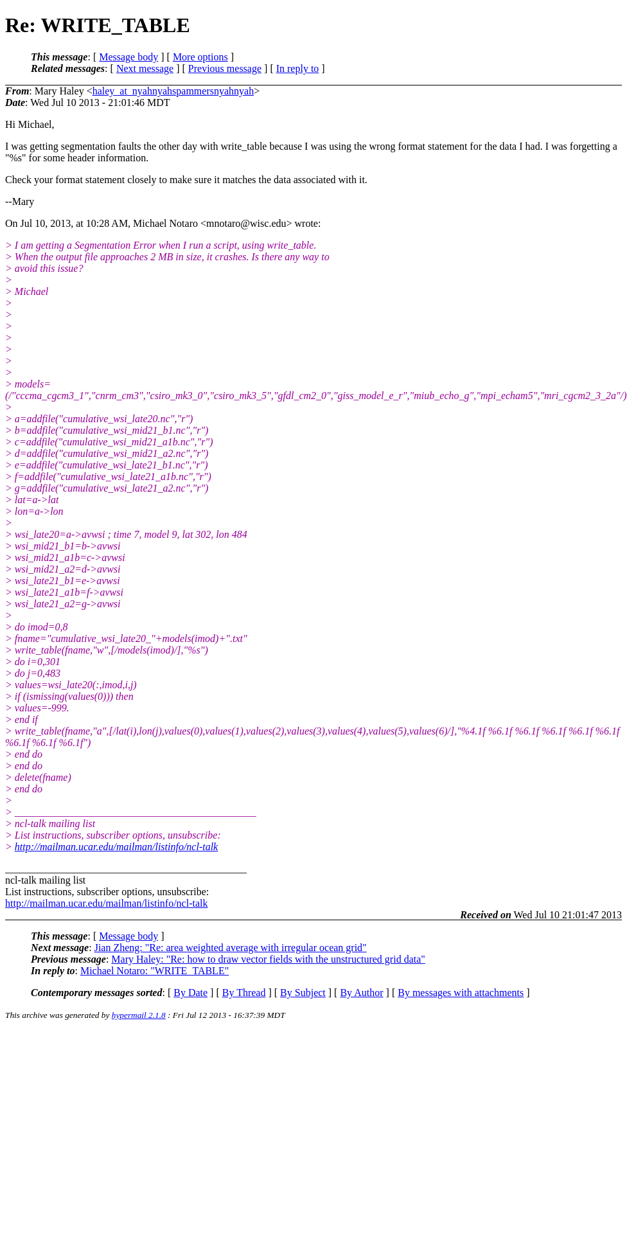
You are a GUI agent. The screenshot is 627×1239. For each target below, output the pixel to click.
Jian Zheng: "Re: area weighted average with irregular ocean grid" (230, 947)
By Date (190, 992)
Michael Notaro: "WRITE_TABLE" (154, 970)
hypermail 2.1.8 (139, 1015)
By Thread (244, 992)
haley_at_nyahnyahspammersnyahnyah (173, 90)
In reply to (297, 68)
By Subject (303, 992)
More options (200, 56)
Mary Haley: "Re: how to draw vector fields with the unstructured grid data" (268, 959)
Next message (144, 68)
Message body (128, 56)
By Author (361, 992)
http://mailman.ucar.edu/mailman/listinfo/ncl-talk (116, 846)
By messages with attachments (461, 992)
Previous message (224, 68)
